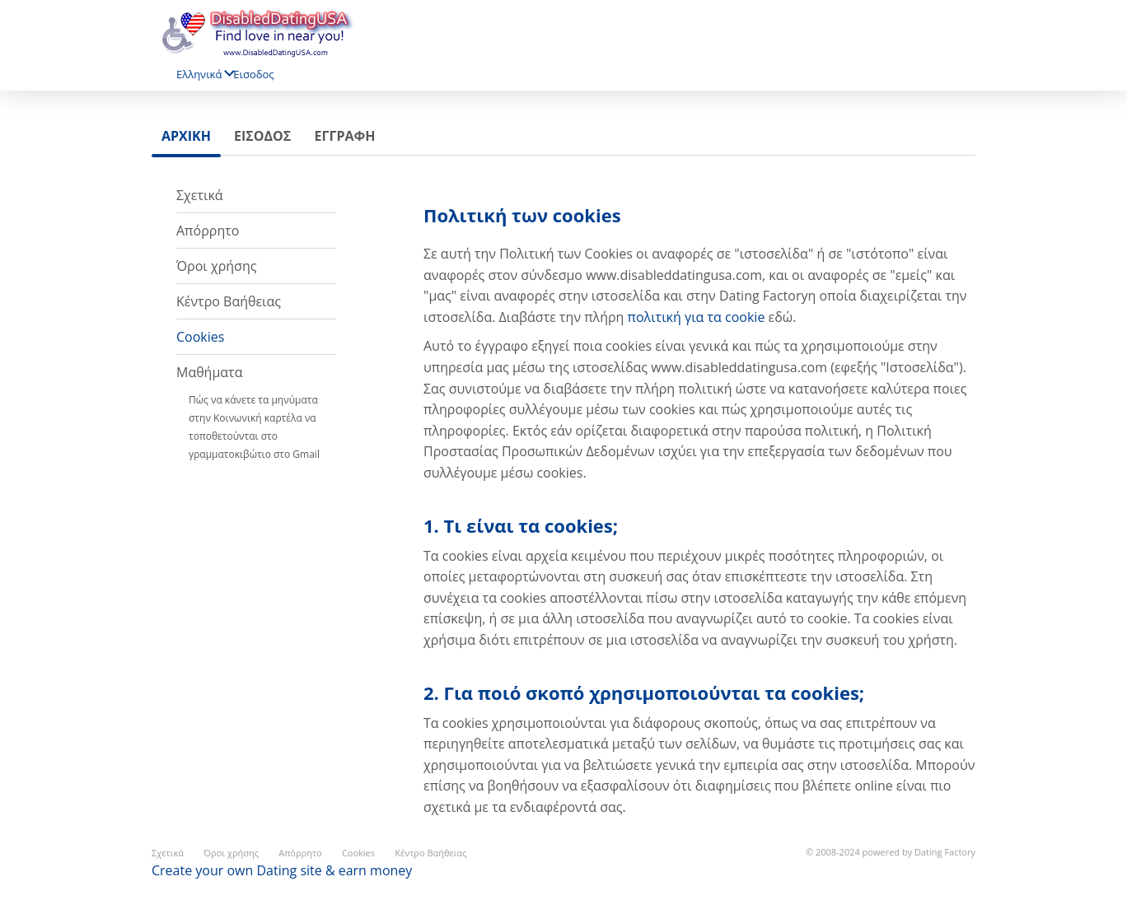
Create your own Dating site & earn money (282, 870)
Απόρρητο (207, 231)
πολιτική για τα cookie (696, 317)
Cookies (200, 337)
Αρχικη (186, 136)
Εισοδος (253, 74)
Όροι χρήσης (216, 266)
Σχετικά (199, 195)
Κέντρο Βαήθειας (228, 301)
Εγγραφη (344, 136)
